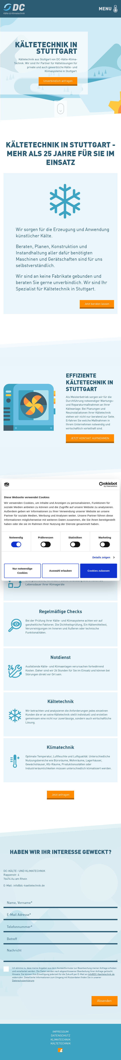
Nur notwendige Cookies (22, 570)
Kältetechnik (61, 1043)
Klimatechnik (60, 1039)
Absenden (104, 1000)
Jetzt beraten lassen (96, 303)
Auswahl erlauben (60, 570)
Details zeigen (101, 557)
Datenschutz (60, 1035)
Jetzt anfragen (60, 794)
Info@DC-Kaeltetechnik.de (101, 974)
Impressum (60, 1031)
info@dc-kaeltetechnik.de (29, 885)
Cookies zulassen (98, 570)
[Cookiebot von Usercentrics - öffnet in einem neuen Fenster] (101, 484)
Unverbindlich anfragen (58, 81)
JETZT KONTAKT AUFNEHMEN (90, 438)
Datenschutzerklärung (23, 980)
